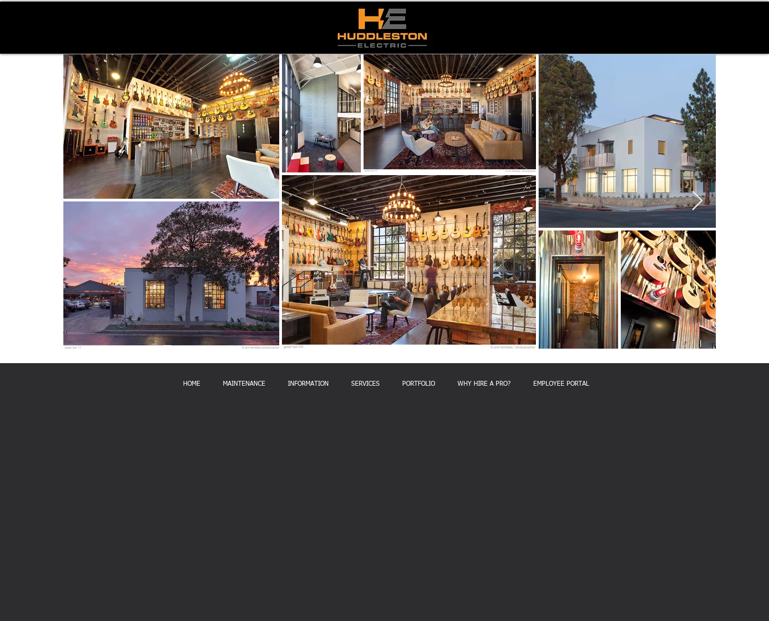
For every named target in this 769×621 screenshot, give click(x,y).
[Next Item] (697, 201)
